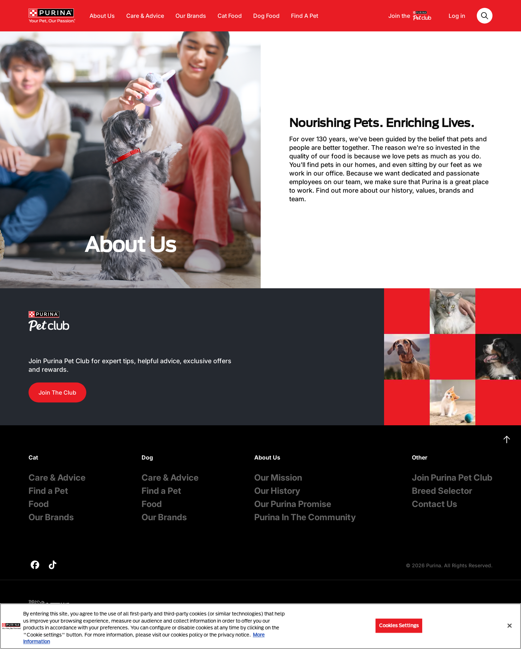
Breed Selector (442, 491)
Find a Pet (48, 491)
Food (39, 504)
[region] (260, 626)
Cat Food (230, 15)
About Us (102, 15)
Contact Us (434, 504)
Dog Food (266, 15)
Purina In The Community (305, 517)
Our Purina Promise (292, 504)
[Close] (509, 626)
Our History (277, 491)
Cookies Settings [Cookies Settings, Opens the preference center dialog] (399, 625)
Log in (457, 15)
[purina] (35, 565)
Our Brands (190, 15)
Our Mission (278, 477)
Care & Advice (145, 15)
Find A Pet (304, 15)
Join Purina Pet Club (452, 477)
